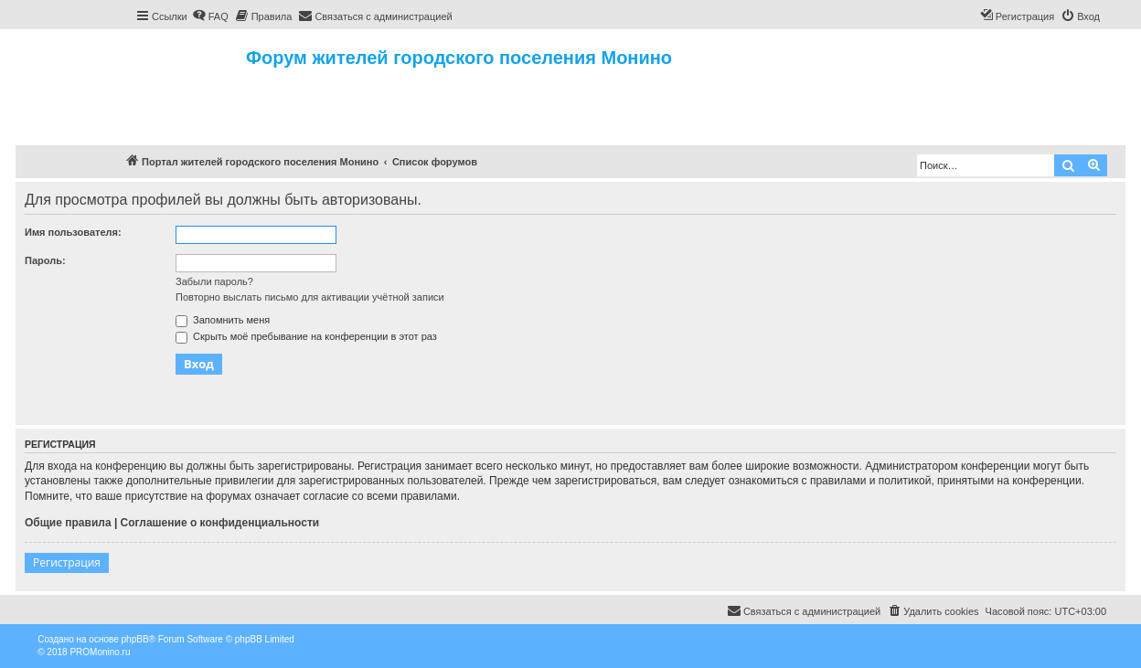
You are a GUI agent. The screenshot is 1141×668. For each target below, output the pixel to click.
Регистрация (67, 562)
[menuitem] (210, 16)
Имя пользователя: (73, 232)
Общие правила (68, 522)
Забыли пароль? (214, 281)
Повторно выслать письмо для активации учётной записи (310, 297)
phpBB (135, 639)
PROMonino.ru (99, 652)
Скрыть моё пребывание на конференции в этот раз (306, 336)
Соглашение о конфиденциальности (220, 522)
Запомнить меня (223, 319)
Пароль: (45, 260)
